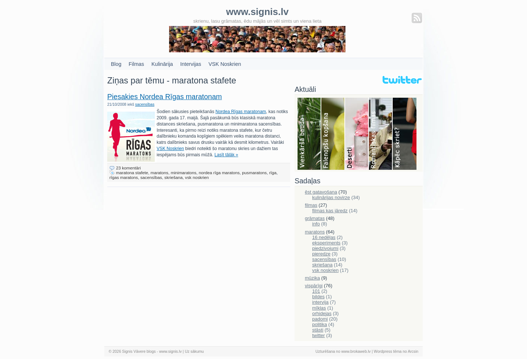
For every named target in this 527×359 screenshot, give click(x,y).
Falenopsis (333, 134)
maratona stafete (132, 172)
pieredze (321, 254)
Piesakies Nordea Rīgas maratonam (164, 97)
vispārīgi (313, 285)
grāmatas (315, 218)
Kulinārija (162, 64)
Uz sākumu (194, 351)
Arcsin (413, 351)
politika (319, 324)
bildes (318, 296)
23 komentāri (128, 167)
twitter (318, 335)
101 (316, 291)
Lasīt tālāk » (226, 154)
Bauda (309, 134)
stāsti (317, 330)
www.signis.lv (170, 351)
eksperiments (326, 243)
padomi (320, 319)
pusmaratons (254, 172)
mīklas (319, 308)
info (316, 224)
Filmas (136, 64)
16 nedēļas (324, 237)
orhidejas (322, 313)
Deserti (357, 134)
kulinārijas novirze (331, 197)
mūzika (312, 278)
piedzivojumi (325, 248)
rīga (272, 172)
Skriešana (404, 134)
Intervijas (190, 64)
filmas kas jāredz (330, 210)
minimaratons (183, 172)
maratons (159, 172)
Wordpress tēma (387, 351)
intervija (320, 302)
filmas (311, 205)
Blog (116, 64)
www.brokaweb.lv (356, 351)
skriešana (173, 177)
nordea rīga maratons (219, 172)
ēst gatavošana (321, 192)
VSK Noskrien (225, 64)
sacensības (144, 104)
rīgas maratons (123, 177)
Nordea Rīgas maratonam (241, 111)
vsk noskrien (197, 177)
